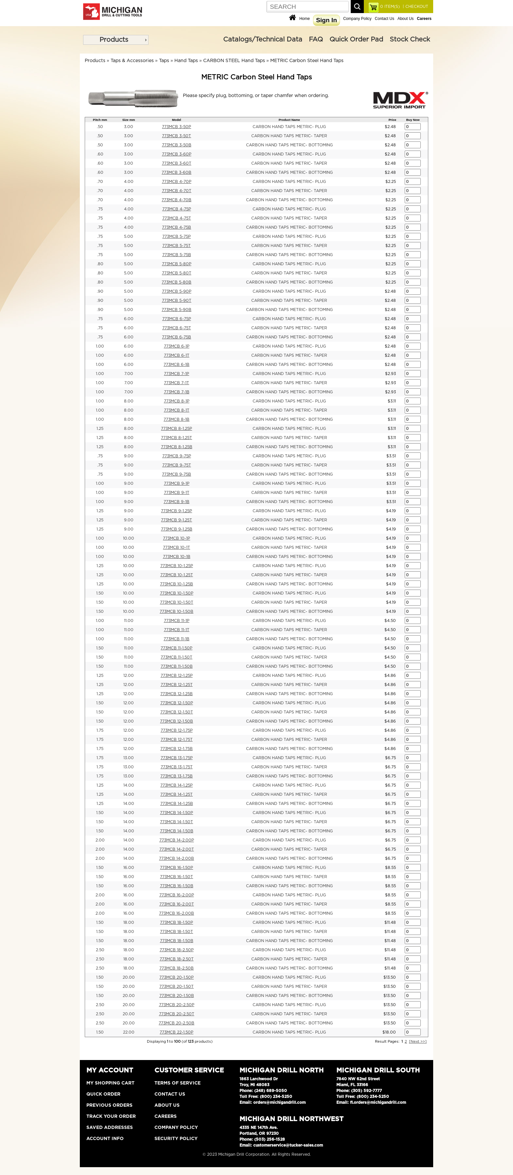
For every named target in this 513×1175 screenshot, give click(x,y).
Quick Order (103, 1094)
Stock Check (410, 39)
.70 (100, 182)
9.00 (128, 456)
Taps (164, 60)
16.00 (128, 868)
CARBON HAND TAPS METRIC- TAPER (289, 136)
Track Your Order (111, 1116)
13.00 (128, 758)
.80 (100, 264)
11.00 (128, 621)
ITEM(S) (390, 6)
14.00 (128, 785)
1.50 (100, 593)
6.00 (128, 319)
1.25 (100, 429)
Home (304, 18)
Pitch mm (100, 120)
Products (113, 40)
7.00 (128, 374)
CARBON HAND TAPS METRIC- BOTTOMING (289, 145)
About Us (406, 18)
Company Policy (357, 18)
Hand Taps (186, 60)
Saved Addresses (109, 1127)
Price (392, 120)
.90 (100, 291)
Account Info (105, 1138)
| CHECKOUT (414, 6)
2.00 (100, 840)
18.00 (128, 922)
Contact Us (384, 18)
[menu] (116, 40)
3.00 (128, 127)
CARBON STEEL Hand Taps (234, 60)
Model (176, 120)
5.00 (128, 236)
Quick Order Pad (356, 39)
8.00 (128, 401)
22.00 (128, 1032)
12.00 (128, 675)
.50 (100, 127)
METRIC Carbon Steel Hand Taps (307, 60)
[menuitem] (115, 39)
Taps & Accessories (132, 60)
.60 (100, 154)
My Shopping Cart (110, 1083)
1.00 (100, 346)
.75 (100, 209)
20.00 (129, 977)
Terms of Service (177, 1083)
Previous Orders (109, 1105)
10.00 (128, 538)
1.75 (100, 730)
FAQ (316, 39)
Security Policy (176, 1138)
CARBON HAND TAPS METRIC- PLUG (289, 127)
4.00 (128, 182)
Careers (165, 1116)
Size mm (128, 120)
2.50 (100, 950)
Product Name (289, 120)
